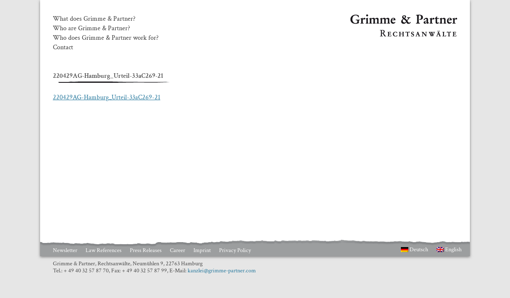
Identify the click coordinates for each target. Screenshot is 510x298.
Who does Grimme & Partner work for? (106, 38)
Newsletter (65, 250)
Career (177, 250)
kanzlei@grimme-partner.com (222, 270)
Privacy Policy (235, 250)
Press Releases (146, 250)
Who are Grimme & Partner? (91, 28)
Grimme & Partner (375, 18)
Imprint (202, 250)
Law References (104, 250)
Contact (63, 47)
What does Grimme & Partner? (94, 19)
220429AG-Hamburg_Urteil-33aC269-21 (106, 97)
